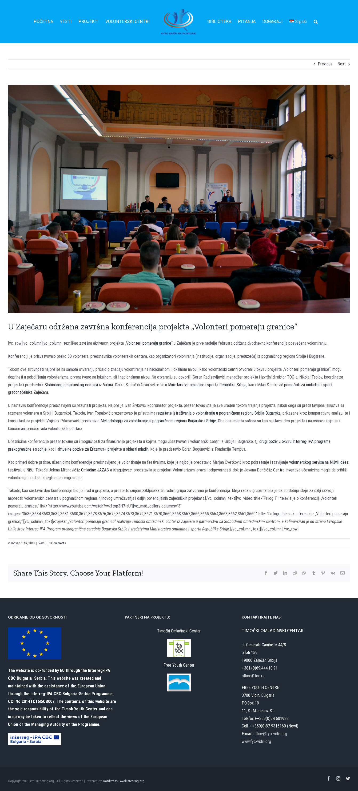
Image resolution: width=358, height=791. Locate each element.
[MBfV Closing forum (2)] (179, 199)
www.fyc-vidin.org (256, 741)
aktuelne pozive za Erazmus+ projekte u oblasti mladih (103, 449)
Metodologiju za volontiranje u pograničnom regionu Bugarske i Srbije (158, 420)
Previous (325, 63)
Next (341, 63)
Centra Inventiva (286, 470)
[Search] (316, 21)
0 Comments (57, 543)
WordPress (110, 781)
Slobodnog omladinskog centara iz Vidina (79, 384)
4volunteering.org (132, 781)
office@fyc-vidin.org (270, 733)
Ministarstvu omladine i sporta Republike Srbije (207, 384)
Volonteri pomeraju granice (148, 343)
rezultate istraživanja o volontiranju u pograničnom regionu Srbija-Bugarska (218, 413)
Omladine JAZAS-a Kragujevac (106, 470)
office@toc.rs (253, 675)
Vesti (41, 543)
